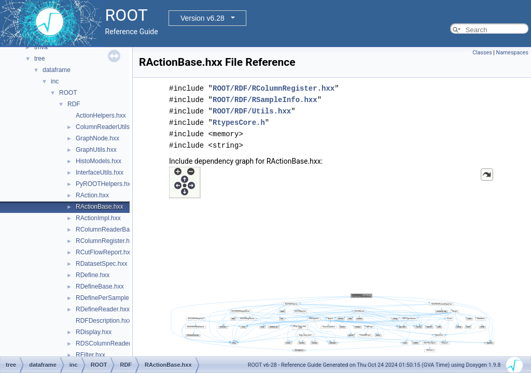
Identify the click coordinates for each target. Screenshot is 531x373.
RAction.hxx (92, 195)
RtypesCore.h (239, 122)
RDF (73, 104)
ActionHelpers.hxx (101, 115)
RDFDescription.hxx (103, 320)
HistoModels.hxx (98, 161)
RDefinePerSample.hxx (108, 298)
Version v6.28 (202, 18)
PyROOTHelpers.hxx (105, 184)
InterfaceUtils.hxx (99, 172)
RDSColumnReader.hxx (109, 343)
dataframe (57, 70)
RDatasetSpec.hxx (101, 263)
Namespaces (512, 52)
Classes (482, 52)
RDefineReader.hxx (103, 309)
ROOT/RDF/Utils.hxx (252, 111)
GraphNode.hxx (97, 138)
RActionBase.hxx (99, 206)
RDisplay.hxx (93, 332)
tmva (41, 47)
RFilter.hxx (90, 354)
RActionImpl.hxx (98, 218)
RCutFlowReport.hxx (104, 252)
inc (55, 81)
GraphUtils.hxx (96, 149)
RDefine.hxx (92, 275)
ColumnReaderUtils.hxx (108, 127)
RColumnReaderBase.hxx (112, 229)
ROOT (68, 92)
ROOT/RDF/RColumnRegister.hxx (273, 88)
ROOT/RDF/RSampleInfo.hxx (265, 100)
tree (39, 58)
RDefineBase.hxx (100, 286)
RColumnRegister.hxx (106, 241)
